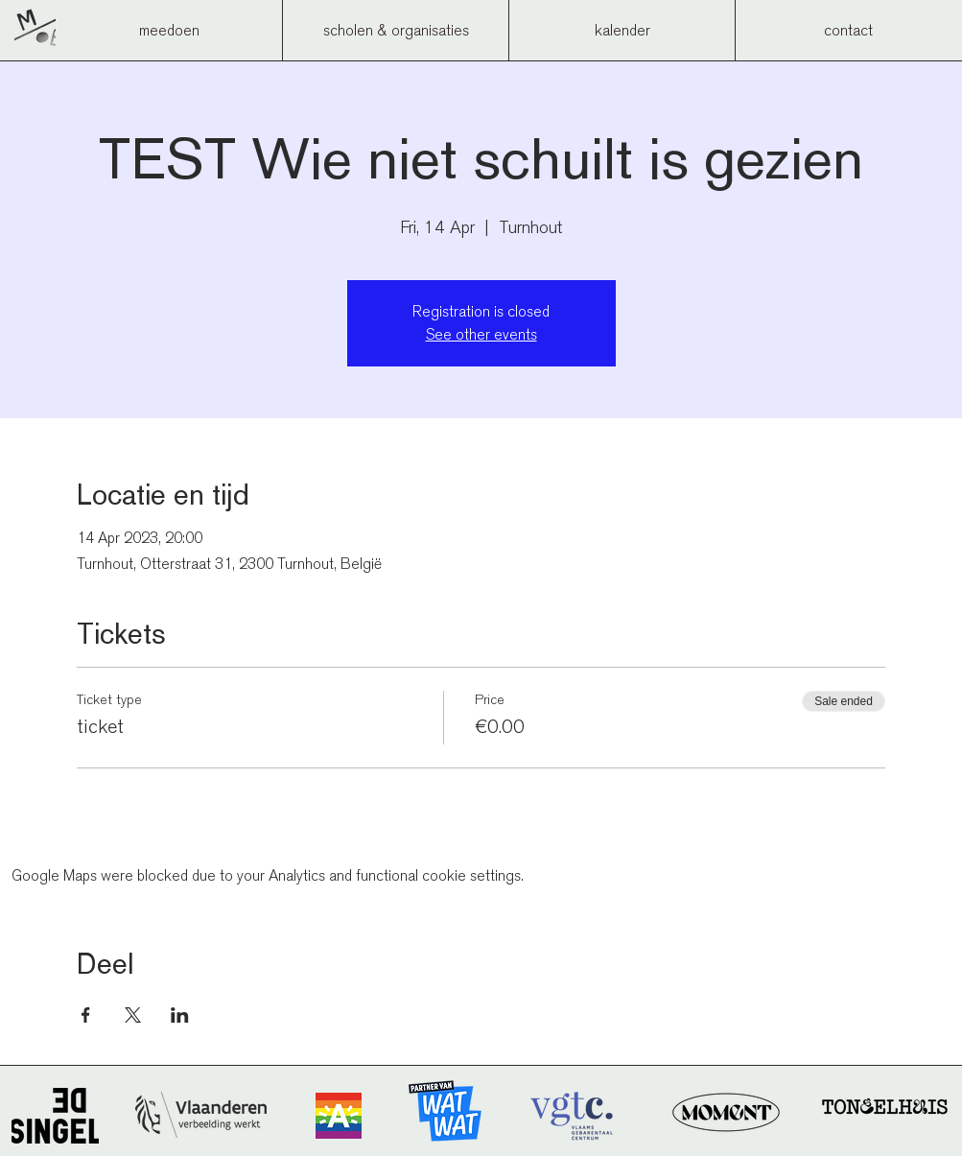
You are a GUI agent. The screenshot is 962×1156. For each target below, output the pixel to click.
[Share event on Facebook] (86, 1015)
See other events (481, 334)
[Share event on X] (133, 1015)
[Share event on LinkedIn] (180, 1015)
